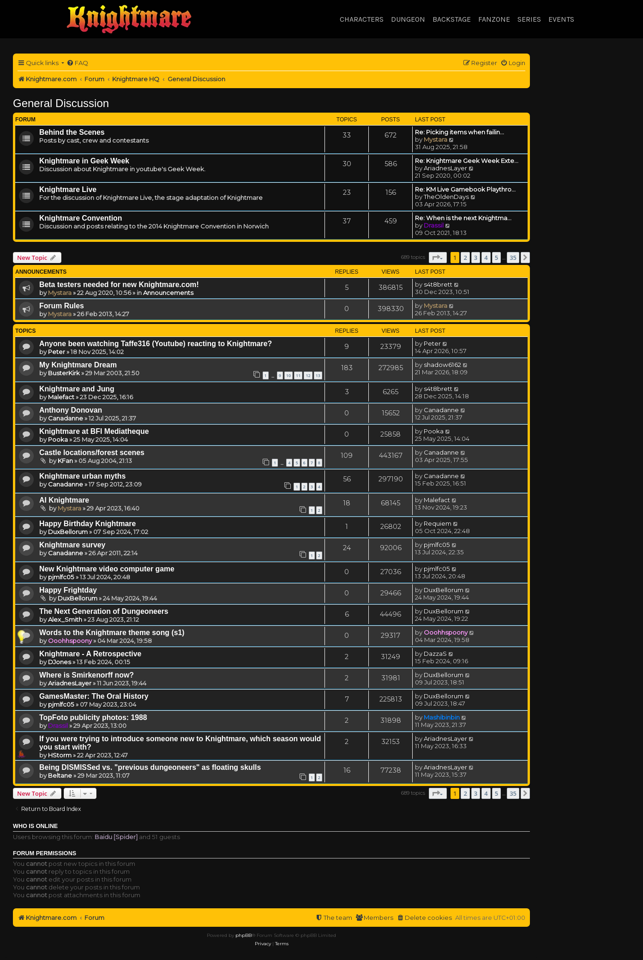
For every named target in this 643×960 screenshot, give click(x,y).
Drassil (434, 225)
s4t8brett (438, 284)
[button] (438, 257)
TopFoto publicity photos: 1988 (93, 717)
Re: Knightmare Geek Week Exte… (466, 160)
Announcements (168, 292)
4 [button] (485, 257)
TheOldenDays (446, 196)
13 (318, 375)
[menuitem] (77, 63)
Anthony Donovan (70, 410)
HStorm (60, 755)
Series (529, 19)
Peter (56, 351)
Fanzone (494, 19)
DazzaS (435, 653)
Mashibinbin (442, 717)
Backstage (452, 19)
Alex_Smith (65, 619)
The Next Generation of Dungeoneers (103, 611)
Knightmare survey (72, 545)
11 (298, 375)
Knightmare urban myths (82, 476)
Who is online (35, 826)
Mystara (435, 139)
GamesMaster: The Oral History (94, 696)
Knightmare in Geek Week (84, 161)
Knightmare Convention (80, 218)
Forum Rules (61, 306)
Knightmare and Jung (76, 389)
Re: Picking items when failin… (459, 132)
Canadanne (65, 418)
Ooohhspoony (70, 640)
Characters (362, 19)
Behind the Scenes (72, 132)
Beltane (60, 775)
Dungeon (408, 19)
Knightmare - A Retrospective (90, 654)
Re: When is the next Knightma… (463, 218)
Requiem (437, 523)
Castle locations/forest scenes (91, 452)
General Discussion (61, 103)
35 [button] (513, 257)
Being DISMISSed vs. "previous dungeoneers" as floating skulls (150, 767)
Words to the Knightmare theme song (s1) (112, 632)
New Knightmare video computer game (106, 569)
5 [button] (496, 257)
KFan (65, 460)
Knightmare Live (67, 189)
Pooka (58, 439)
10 (288, 375)
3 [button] (475, 257)
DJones (59, 662)
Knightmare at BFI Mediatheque (94, 431)
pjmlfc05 (437, 544)
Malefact (61, 397)
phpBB (243, 935)
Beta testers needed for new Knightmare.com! (119, 284)
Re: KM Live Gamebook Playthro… (465, 189)
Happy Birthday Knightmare (87, 524)
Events (561, 19)
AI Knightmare (64, 500)
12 (308, 375)
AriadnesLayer (445, 168)
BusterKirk (64, 373)
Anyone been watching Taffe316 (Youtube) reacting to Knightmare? (155, 344)
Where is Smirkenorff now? (86, 675)
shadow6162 (442, 364)
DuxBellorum (68, 531)
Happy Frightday (68, 590)
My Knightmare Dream (78, 365)
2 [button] (465, 257)
